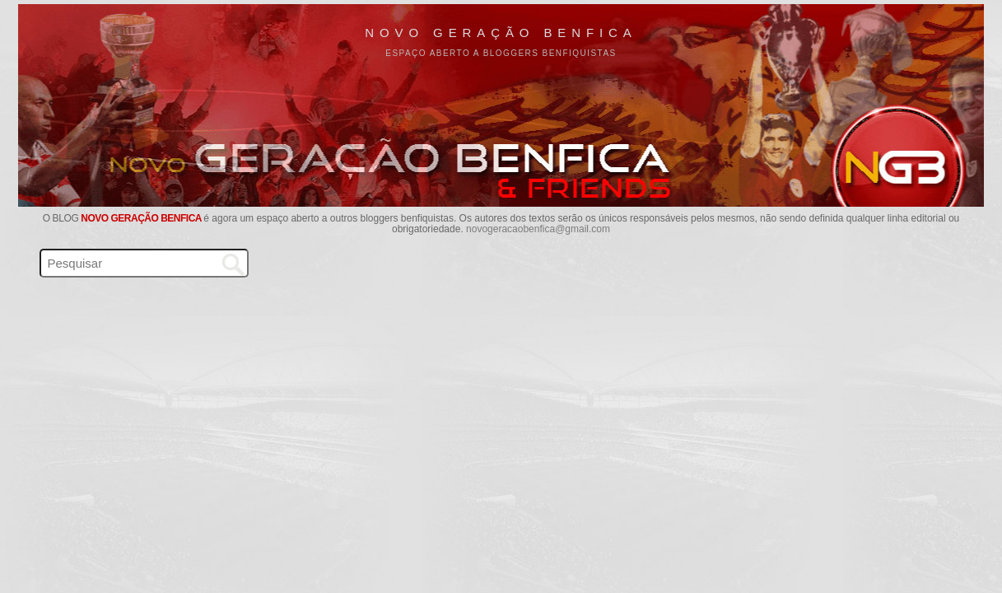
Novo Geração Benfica (501, 33)
